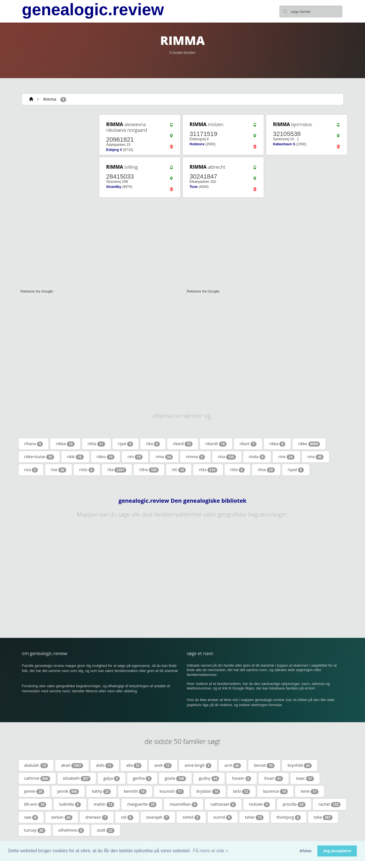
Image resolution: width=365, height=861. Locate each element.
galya (111, 778)
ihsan (273, 778)
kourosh (171, 791)
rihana (33, 444)
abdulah (36, 765)
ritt (179, 470)
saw (31, 817)
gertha (142, 778)
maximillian (183, 804)
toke (323, 817)
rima (164, 457)
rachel (329, 804)
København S (284, 144)
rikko (106, 457)
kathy (101, 791)
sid (127, 817)
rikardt (216, 444)
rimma (195, 457)
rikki (75, 457)
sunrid (222, 817)
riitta (96, 444)
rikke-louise (39, 457)
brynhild (299, 765)
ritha (149, 470)
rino (316, 457)
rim (135, 457)
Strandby (113, 187)
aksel (72, 765)
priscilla (294, 804)
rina (227, 457)
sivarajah (158, 817)
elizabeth (77, 778)
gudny (209, 778)
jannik (68, 791)
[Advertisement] (56, 198)
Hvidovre (197, 144)
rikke (309, 444)
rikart (248, 444)
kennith (135, 791)
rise (58, 470)
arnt (232, 765)
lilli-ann (35, 804)
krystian (208, 791)
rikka (277, 444)
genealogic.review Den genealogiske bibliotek (183, 501)
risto (86, 470)
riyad (296, 470)
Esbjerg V (114, 150)
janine (34, 791)
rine (286, 457)
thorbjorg (288, 817)
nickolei (259, 804)
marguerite (141, 804)
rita (116, 470)
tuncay (34, 830)
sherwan (96, 817)
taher (254, 817)
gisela (175, 778)
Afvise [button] (305, 851)
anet (163, 765)
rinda (257, 457)
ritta (208, 470)
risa (31, 470)
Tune (194, 187)
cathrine (37, 778)
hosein (241, 778)
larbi (241, 791)
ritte (237, 470)
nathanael (223, 804)
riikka (65, 444)
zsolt (105, 830)
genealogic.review (93, 9)
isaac (305, 778)
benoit (264, 765)
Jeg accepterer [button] (337, 851)
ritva (266, 470)
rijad (125, 444)
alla (133, 765)
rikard (183, 444)
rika (153, 444)
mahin (104, 804)
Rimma (49, 99)
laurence (275, 791)
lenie (309, 791)
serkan (61, 817)
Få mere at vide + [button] (210, 850)
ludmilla (70, 804)
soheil (191, 817)
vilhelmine (71, 830)
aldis (104, 765)
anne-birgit (198, 765)
